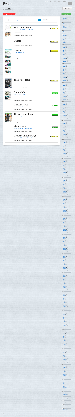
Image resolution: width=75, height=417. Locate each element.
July (63, 26)
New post (66, 14)
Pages (55, 1)
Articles (35, 19)
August (64, 42)
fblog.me (8, 413)
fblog (7, 3)
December (65, 27)
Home (51, 1)
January (64, 18)
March (64, 38)
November (65, 59)
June (64, 24)
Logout (64, 1)
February (64, 36)
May (63, 23)
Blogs (39, 19)
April (63, 19)
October (64, 58)
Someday (59, 1)
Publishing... (67, 8)
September (65, 57)
